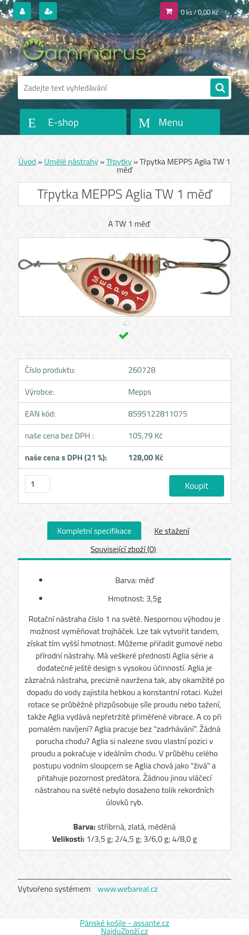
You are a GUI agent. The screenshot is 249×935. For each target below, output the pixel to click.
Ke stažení (171, 531)
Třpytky (119, 161)
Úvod (27, 161)
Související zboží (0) (123, 549)
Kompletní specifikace (94, 531)
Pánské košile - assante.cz (124, 923)
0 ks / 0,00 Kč (200, 12)
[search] (219, 88)
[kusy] (37, 484)
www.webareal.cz (128, 889)
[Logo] (88, 49)
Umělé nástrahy (71, 161)
